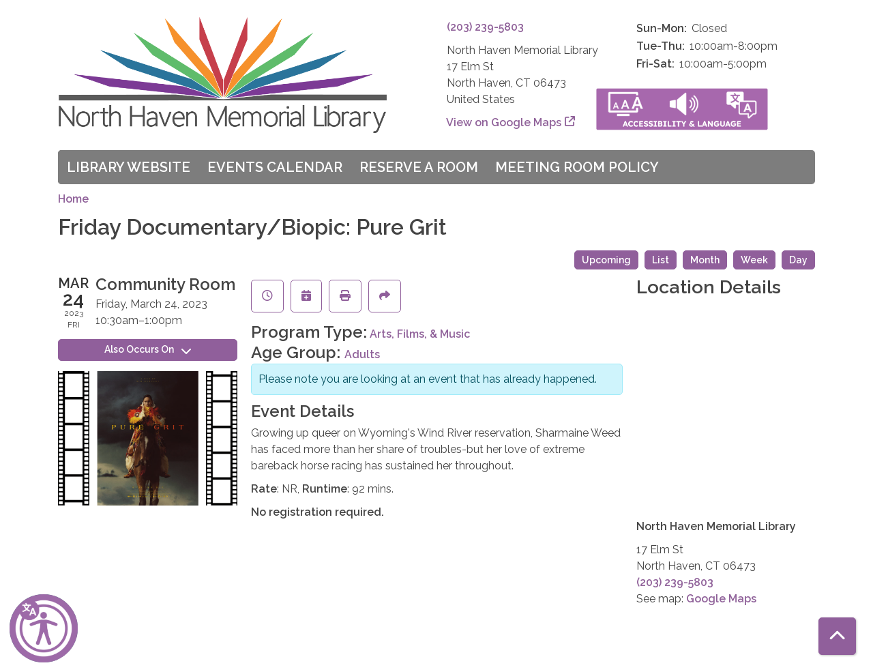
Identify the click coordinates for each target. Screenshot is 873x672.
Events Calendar (274, 167)
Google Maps (721, 598)
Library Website (128, 167)
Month (705, 259)
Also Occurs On (147, 349)
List (660, 259)
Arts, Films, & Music (420, 333)
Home (73, 198)
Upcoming (606, 259)
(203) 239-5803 (485, 26)
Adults (362, 354)
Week (754, 259)
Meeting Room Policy (577, 167)
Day (798, 259)
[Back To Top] (837, 636)
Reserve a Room (418, 167)
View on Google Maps (504, 122)
